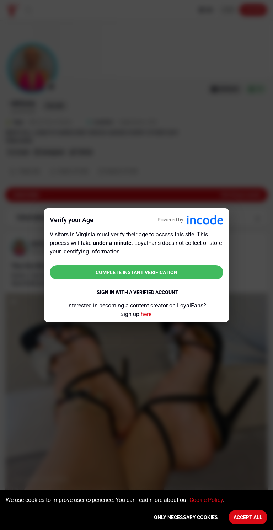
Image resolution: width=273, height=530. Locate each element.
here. (147, 314)
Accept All (248, 517)
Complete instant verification (136, 272)
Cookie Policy (206, 500)
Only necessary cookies (186, 517)
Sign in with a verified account (137, 292)
